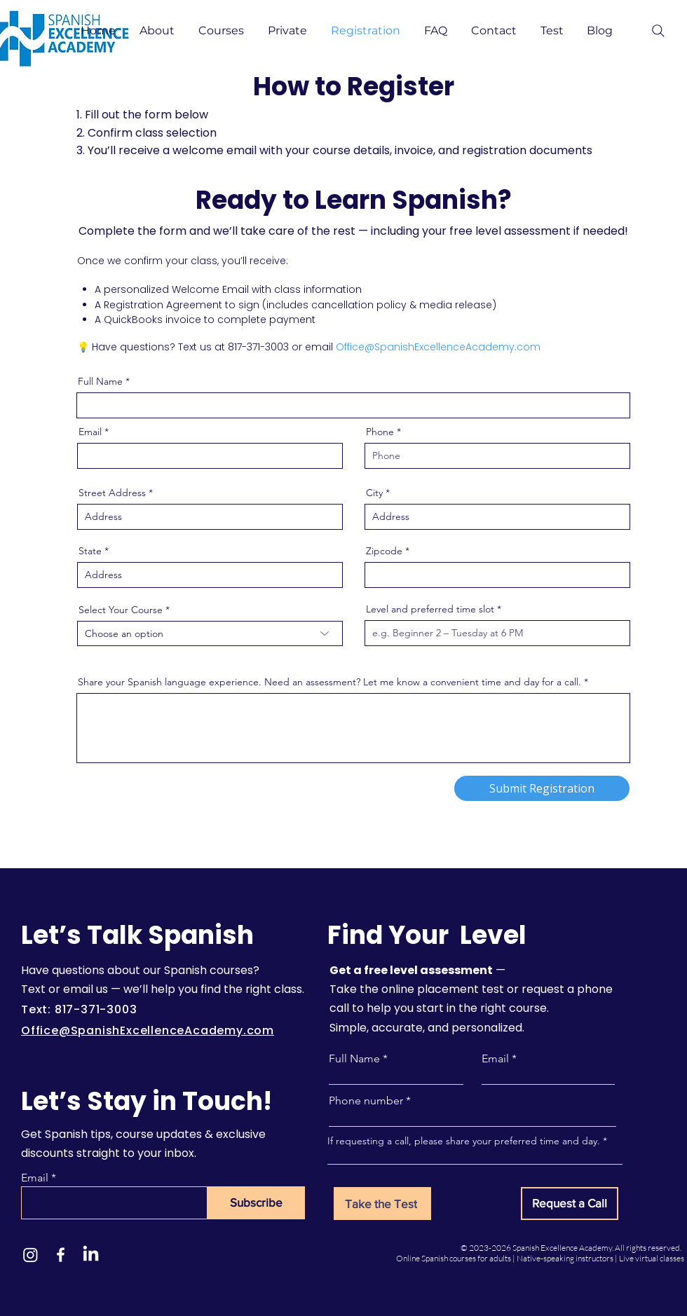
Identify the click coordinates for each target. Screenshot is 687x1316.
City (374, 493)
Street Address (112, 493)
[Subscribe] (256, 1202)
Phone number (366, 1100)
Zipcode (384, 551)
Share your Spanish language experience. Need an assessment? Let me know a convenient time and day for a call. (329, 682)
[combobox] (210, 633)
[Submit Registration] (542, 788)
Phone (380, 432)
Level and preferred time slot (430, 609)
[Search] (658, 31)
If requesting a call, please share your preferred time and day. (463, 1141)
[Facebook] (60, 1254)
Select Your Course (121, 610)
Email (90, 432)
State (90, 551)
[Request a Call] (569, 1203)
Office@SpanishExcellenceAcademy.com (438, 347)
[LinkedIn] (90, 1254)
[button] (158, 31)
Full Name (100, 381)
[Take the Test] (382, 1203)
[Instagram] (30, 1254)
